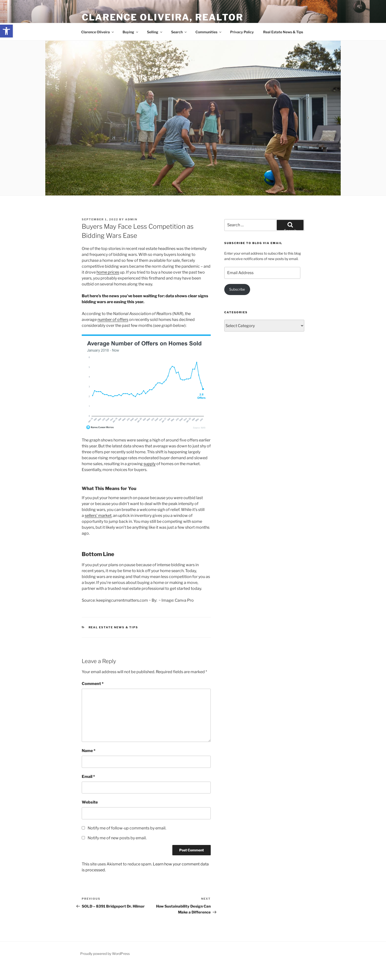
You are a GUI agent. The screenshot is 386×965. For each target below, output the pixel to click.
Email (88, 776)
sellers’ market (98, 515)
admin (131, 219)
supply (150, 463)
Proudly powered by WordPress (105, 953)
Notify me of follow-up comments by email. (127, 828)
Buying (131, 32)
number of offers (112, 319)
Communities (208, 32)
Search (179, 32)
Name (89, 750)
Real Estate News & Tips (283, 32)
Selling (155, 32)
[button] (6, 31)
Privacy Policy (242, 32)
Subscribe (237, 289)
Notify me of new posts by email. (117, 838)
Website (90, 802)
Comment (93, 683)
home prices (107, 272)
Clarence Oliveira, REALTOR (162, 17)
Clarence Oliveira (97, 32)
